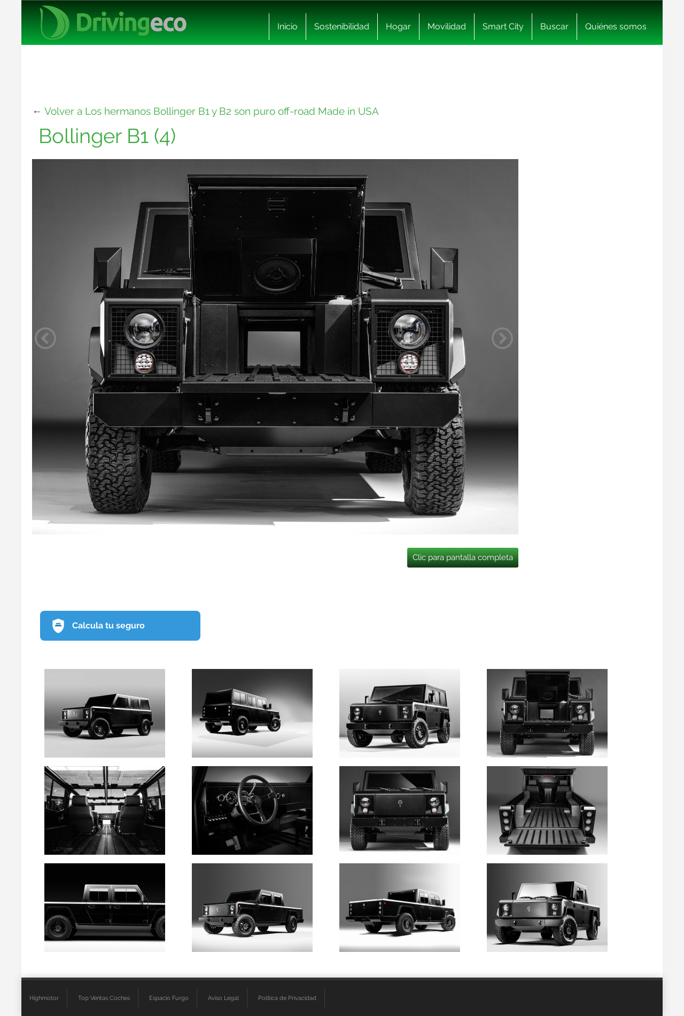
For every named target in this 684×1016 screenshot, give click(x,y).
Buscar (554, 26)
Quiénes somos (616, 26)
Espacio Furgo (169, 998)
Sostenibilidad (341, 26)
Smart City (503, 26)
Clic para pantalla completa (463, 557)
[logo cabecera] (113, 22)
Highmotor (44, 998)
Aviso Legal (223, 998)
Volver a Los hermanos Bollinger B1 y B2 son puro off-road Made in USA (211, 111)
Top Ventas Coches (104, 998)
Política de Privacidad (287, 998)
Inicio (287, 26)
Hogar (398, 26)
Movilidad (447, 26)
